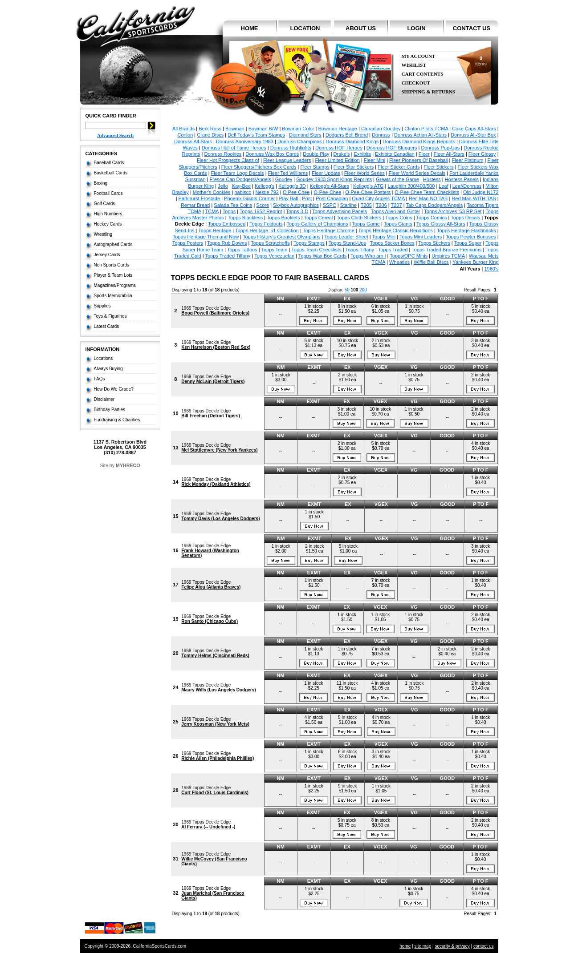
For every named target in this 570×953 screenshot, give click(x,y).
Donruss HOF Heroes (338, 147)
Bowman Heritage (337, 128)
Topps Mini (384, 236)
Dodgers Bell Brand (347, 134)
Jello (223, 186)
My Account (419, 56)
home (249, 28)
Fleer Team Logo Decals (237, 173)
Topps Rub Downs (227, 243)
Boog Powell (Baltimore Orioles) (215, 313)
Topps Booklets (283, 217)
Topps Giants (398, 223)
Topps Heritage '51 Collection (267, 230)
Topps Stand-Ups (347, 243)
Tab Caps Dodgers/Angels (434, 205)
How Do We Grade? (114, 389)
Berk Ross (210, 128)
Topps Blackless (245, 217)
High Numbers (108, 213)
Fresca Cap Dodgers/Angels (240, 179)
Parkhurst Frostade (199, 198)
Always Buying (108, 368)
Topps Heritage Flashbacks (466, 230)
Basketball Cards (111, 172)
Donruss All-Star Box (473, 134)
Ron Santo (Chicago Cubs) (209, 621)
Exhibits (362, 154)
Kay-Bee (241, 186)
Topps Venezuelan (274, 255)
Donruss (381, 134)
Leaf (443, 186)
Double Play (316, 154)
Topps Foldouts (266, 223)
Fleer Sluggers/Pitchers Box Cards (259, 167)
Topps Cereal (318, 217)
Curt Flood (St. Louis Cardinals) (214, 792)
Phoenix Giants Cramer (249, 198)
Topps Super (468, 243)
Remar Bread (195, 205)
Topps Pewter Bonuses (471, 236)
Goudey (284, 179)
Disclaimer (104, 399)
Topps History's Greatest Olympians (282, 236)
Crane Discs (210, 134)
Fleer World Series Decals (417, 173)
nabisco (242, 192)
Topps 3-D (297, 211)
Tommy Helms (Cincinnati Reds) (215, 655)
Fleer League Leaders (287, 160)
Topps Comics (431, 217)
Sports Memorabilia (113, 295)
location (305, 28)
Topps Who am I (368, 255)
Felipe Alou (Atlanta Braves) (210, 587)
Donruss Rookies (223, 154)
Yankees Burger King (475, 262)
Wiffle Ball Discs (431, 262)
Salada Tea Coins (233, 205)
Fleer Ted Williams (288, 173)
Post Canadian (332, 198)
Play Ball (288, 198)
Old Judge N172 (481, 192)
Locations (103, 358)
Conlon (185, 134)
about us (361, 28)
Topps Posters (188, 243)
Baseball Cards (109, 162)
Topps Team (274, 249)
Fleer (424, 154)
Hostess (432, 179)
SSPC (329, 205)
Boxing (101, 183)
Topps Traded (393, 249)
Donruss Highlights (290, 147)
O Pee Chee (296, 192)
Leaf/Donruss (466, 186)
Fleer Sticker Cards (398, 167)
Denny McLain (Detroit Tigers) (212, 381)
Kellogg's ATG (368, 186)
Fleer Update (326, 173)
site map (422, 946)
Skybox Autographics (296, 205)
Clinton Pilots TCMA (426, 128)
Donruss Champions (299, 141)
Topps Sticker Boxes (392, 243)
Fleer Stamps (314, 167)
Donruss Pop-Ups (440, 147)
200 (363, 289)
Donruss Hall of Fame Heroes (234, 147)
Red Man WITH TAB (474, 198)
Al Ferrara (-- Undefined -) (208, 826)
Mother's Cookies (212, 192)
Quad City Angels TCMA (378, 198)
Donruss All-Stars (193, 141)
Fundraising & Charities (117, 419)
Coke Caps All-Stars (474, 128)
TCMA (212, 211)
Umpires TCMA (448, 255)
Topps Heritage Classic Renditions (395, 230)
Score (262, 205)
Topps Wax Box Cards (322, 255)
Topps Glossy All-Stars (440, 223)
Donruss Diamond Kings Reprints (419, 141)
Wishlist (414, 65)
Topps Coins (398, 217)
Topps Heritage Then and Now (206, 236)
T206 (381, 205)
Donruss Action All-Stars (420, 134)
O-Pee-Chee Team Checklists (427, 192)
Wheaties (399, 262)
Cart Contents (423, 74)
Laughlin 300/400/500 (411, 186)
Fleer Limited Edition (337, 160)
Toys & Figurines (110, 316)
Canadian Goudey (381, 128)
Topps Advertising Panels (339, 211)
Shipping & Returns (428, 91)
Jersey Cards (107, 254)
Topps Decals (465, 217)
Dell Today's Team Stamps (256, 134)
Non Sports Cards (111, 264)
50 (347, 289)
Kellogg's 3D (291, 186)
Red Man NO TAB (428, 198)
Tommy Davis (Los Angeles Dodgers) (220, 518)
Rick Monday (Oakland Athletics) (215, 484)
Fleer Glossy (482, 154)
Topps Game (366, 223)
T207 (396, 205)
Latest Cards (106, 326)
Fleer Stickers (438, 167)
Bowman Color (298, 128)
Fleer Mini (374, 160)
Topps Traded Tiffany (227, 255)
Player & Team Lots (113, 275)
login (416, 28)
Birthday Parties (110, 409)
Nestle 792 (267, 192)
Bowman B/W (263, 128)
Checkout (416, 83)
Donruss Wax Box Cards (272, 154)
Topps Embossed (226, 223)
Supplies (102, 305)
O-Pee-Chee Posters (368, 192)
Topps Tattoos (242, 249)
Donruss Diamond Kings (352, 141)
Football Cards (108, 193)
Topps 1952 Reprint (261, 211)
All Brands (183, 128)
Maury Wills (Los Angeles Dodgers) (218, 689)
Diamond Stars (305, 134)
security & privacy (452, 946)
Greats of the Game (397, 179)
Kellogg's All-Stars (329, 186)
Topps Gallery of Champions (317, 223)
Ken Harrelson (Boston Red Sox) (215, 347)
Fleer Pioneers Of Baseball (418, 160)
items (480, 61)
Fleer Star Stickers (354, 167)
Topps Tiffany (359, 249)
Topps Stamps (309, 243)
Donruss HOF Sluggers (391, 147)
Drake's (342, 154)
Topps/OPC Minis (409, 255)
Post (307, 198)
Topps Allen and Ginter (395, 211)
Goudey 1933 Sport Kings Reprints (334, 179)
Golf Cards (104, 203)
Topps (229, 211)
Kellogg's (264, 186)
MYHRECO (128, 465)
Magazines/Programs (115, 285)
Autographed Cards (113, 244)
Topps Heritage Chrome (328, 230)
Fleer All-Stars (449, 154)
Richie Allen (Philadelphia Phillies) (217, 758)
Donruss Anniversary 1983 (244, 141)
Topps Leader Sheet (346, 236)
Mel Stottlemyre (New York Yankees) (219, 450)
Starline (348, 205)
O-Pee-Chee (327, 192)
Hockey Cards (108, 224)
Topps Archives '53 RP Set (452, 211)
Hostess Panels (462, 179)
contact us (471, 28)
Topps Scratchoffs (270, 243)
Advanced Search (115, 135)
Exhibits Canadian (395, 154)
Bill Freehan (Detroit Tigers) (210, 415)
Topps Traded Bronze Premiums (446, 249)
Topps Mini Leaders (420, 236)
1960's (491, 268)
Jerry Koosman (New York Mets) (215, 724)
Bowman (234, 128)
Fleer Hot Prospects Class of (228, 160)
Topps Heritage (214, 230)
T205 (366, 205)
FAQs (99, 378)
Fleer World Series (364, 173)
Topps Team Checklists (316, 249)
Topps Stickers (434, 243)
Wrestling (103, 234)
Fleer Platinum (468, 160)
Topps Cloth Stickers (359, 217)
